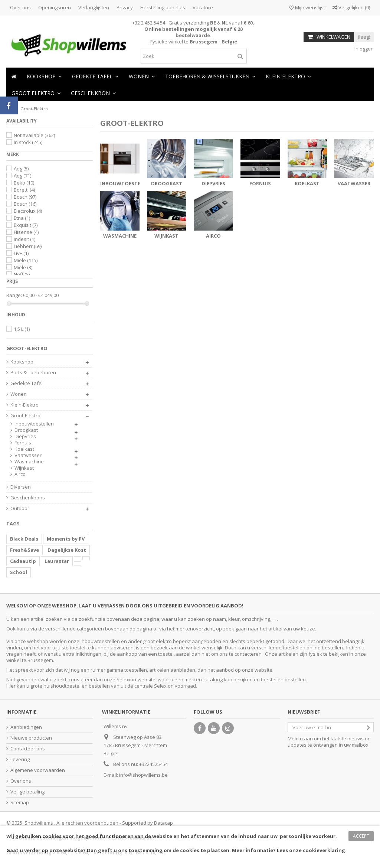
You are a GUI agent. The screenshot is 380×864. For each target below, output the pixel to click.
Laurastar (57, 561)
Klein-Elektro (24, 405)
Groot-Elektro (25, 416)
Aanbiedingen (26, 727)
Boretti (24, 189)
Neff (22, 274)
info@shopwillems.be (143, 775)
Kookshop (21, 362)
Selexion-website (136, 679)
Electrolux (28, 211)
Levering (20, 759)
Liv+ (21, 253)
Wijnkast (166, 235)
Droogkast (166, 183)
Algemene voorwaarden (37, 770)
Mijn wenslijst (307, 7)
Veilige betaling (27, 792)
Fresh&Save (24, 550)
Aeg (21, 168)
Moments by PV (66, 538)
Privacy (125, 7)
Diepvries (213, 183)
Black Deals (24, 538)
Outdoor (19, 508)
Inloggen (363, 48)
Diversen (20, 487)
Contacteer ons (27, 749)
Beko (24, 182)
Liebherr (28, 246)
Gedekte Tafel (26, 383)
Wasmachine (120, 235)
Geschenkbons (27, 498)
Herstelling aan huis (162, 7)
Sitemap (19, 802)
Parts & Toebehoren (33, 372)
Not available (34, 135)
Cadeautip (23, 561)
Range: (14, 295)
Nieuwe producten (31, 738)
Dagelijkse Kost (67, 550)
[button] (142, 76)
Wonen (18, 394)
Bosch (25, 196)
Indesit (24, 239)
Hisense (26, 232)
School (18, 572)
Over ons (20, 7)
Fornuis (260, 183)
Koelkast (307, 183)
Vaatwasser (354, 183)
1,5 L (22, 329)
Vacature (203, 7)
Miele (25, 260)
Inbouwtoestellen (126, 183)
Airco (213, 235)
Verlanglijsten (93, 7)
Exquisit (25, 225)
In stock (28, 142)
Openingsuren (54, 7)
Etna (22, 218)
